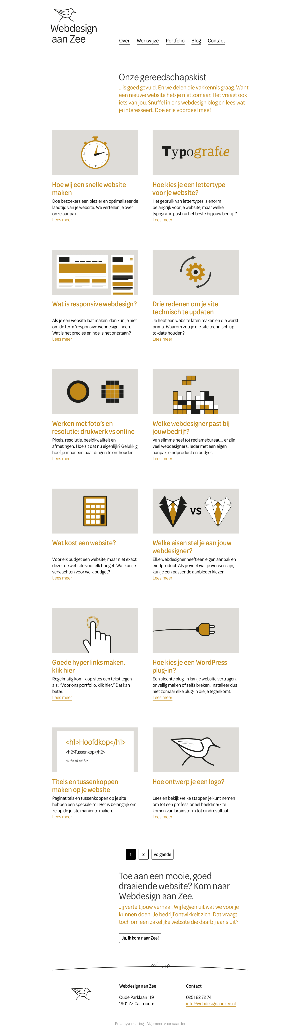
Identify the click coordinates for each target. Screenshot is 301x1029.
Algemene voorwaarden (166, 1023)
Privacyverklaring (129, 1023)
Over (124, 40)
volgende (162, 854)
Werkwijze (148, 40)
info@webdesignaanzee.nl (211, 1004)
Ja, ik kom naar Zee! (140, 937)
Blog (196, 40)
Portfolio (175, 40)
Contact (216, 40)
